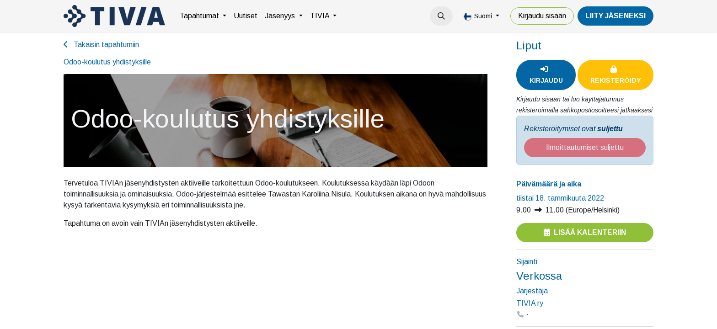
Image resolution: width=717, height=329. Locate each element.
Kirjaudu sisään (542, 16)
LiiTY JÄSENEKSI (615, 16)
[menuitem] (203, 16)
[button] (441, 16)
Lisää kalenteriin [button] (585, 232)
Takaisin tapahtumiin (101, 44)
